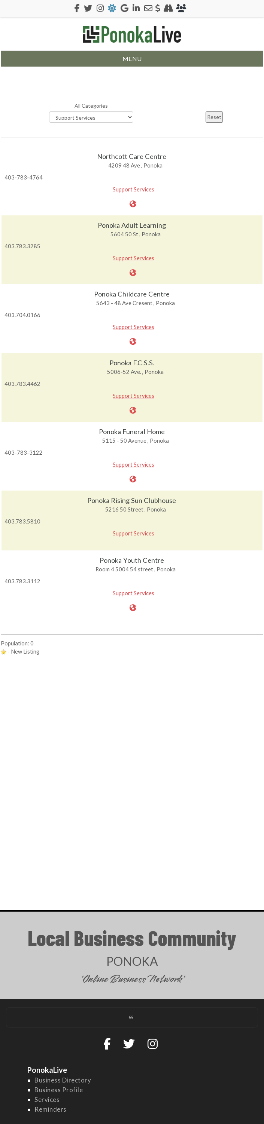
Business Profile (58, 1090)
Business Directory (62, 1080)
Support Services (133, 189)
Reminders (50, 1109)
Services (47, 1099)
